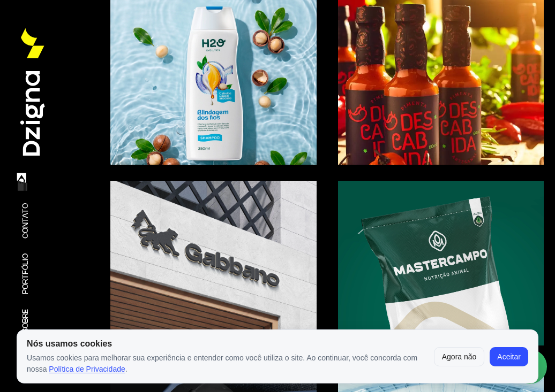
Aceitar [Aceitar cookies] (509, 356)
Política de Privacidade (87, 369)
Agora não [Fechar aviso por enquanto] (459, 356)
